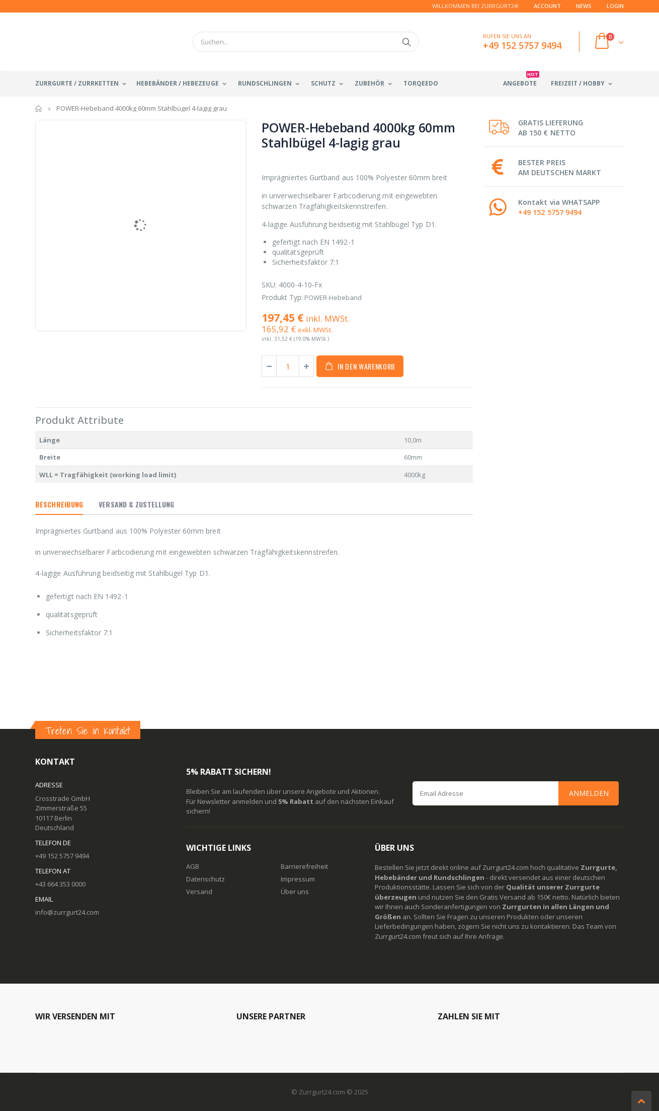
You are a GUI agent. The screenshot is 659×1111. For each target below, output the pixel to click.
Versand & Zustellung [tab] (136, 504)
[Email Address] (516, 793)
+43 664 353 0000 (60, 883)
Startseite (39, 108)
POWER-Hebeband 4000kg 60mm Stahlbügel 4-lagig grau (358, 135)
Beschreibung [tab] (59, 504)
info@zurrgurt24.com (67, 912)
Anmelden (589, 793)
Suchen (406, 41)
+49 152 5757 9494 (550, 212)
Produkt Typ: (282, 297)
